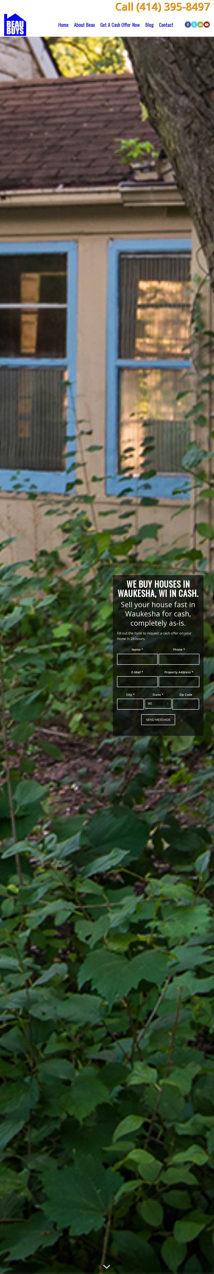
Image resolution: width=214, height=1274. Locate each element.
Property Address (178, 672)
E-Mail (137, 672)
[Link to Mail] (200, 24)
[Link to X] (194, 24)
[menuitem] (63, 25)
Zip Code (185, 694)
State (158, 694)
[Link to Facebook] (188, 24)
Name (137, 649)
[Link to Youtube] (207, 24)
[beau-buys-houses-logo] (15, 25)
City (130, 694)
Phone (179, 649)
